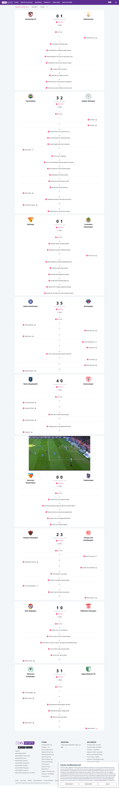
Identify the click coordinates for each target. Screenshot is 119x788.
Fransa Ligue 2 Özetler (93, 762)
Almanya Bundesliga (47, 762)
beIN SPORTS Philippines (22, 768)
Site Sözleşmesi (38, 780)
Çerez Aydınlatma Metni (100, 780)
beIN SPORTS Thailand (21, 765)
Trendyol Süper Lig (47, 745)
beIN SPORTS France (20, 758)
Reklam (30, 780)
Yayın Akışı (23, 780)
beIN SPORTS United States (22, 756)
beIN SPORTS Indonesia (21, 770)
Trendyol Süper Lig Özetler (94, 747)
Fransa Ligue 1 (46, 764)
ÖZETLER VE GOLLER (26, 2)
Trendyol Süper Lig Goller (94, 745)
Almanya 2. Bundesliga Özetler (95, 759)
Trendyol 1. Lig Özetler (93, 749)
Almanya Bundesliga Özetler (95, 754)
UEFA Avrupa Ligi (46, 757)
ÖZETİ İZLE (60, 22)
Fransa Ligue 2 (46, 776)
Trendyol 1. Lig (45, 747)
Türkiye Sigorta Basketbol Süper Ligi (71, 745)
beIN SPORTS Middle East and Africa (25, 773)
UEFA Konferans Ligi (47, 759)
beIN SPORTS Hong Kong (22, 763)
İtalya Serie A (45, 769)
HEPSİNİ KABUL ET (69, 784)
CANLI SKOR (56, 2)
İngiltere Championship (48, 771)
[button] (7, 2)
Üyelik (16, 780)
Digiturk (17, 751)
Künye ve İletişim (48, 780)
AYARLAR (107, 784)
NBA (62, 747)
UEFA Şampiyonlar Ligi (48, 754)
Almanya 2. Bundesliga (48, 774)
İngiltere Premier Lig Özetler (95, 752)
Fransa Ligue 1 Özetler (93, 757)
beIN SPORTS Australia (21, 760)
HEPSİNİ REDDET (88, 784)
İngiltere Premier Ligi (47, 752)
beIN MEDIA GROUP (20, 753)
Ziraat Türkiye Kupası (47, 749)
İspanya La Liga (46, 766)
